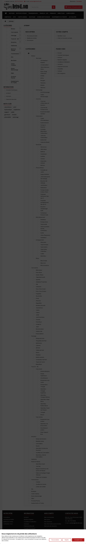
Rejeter (67, 540)
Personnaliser (55, 540)
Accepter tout (78, 540)
